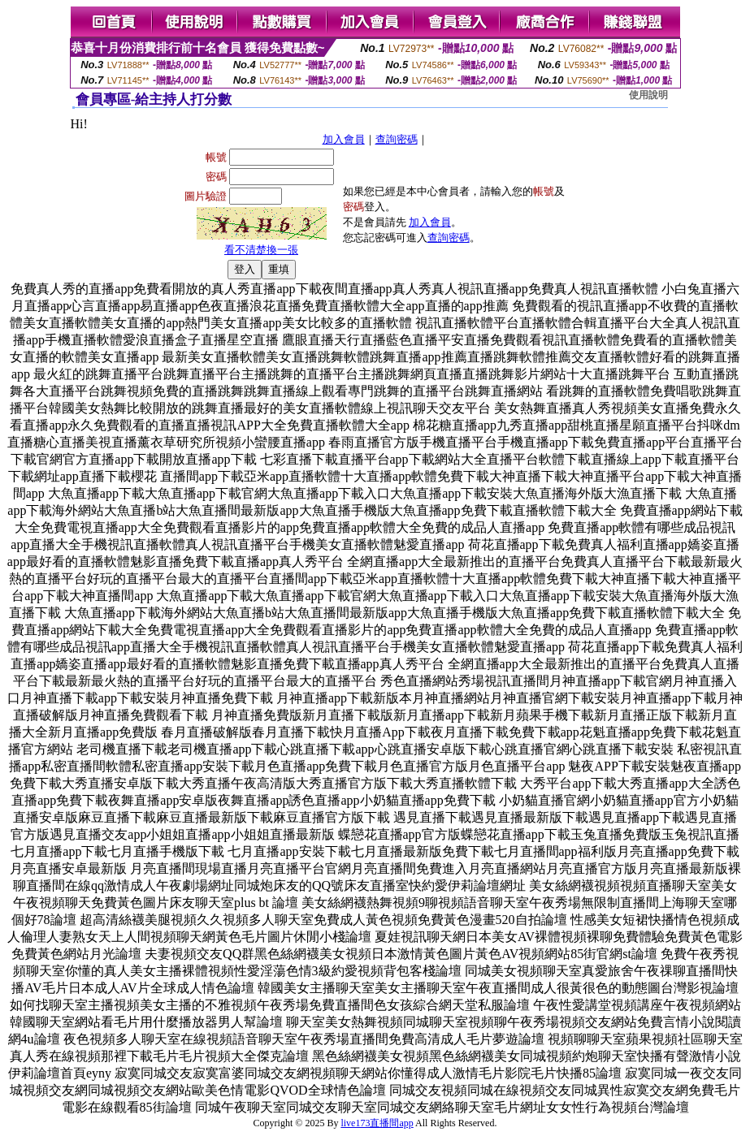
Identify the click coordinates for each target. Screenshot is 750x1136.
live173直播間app (376, 1123)
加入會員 (344, 139)
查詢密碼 (396, 139)
